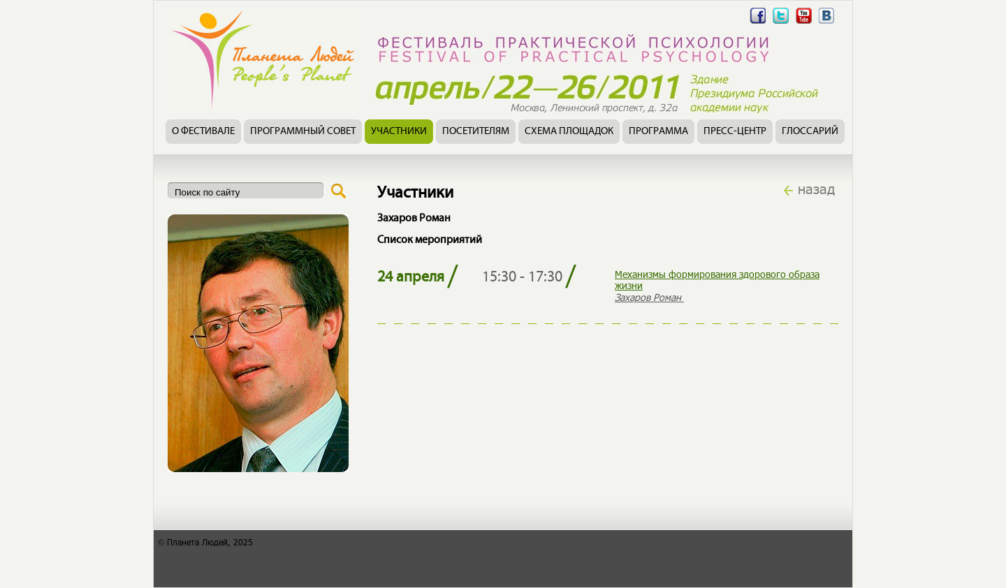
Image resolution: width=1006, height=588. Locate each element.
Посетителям (475, 131)
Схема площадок (569, 131)
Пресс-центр (735, 131)
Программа (658, 131)
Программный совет (303, 131)
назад (816, 188)
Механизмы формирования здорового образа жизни (717, 280)
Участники (399, 131)
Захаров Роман (649, 297)
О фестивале (203, 131)
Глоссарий (810, 131)
